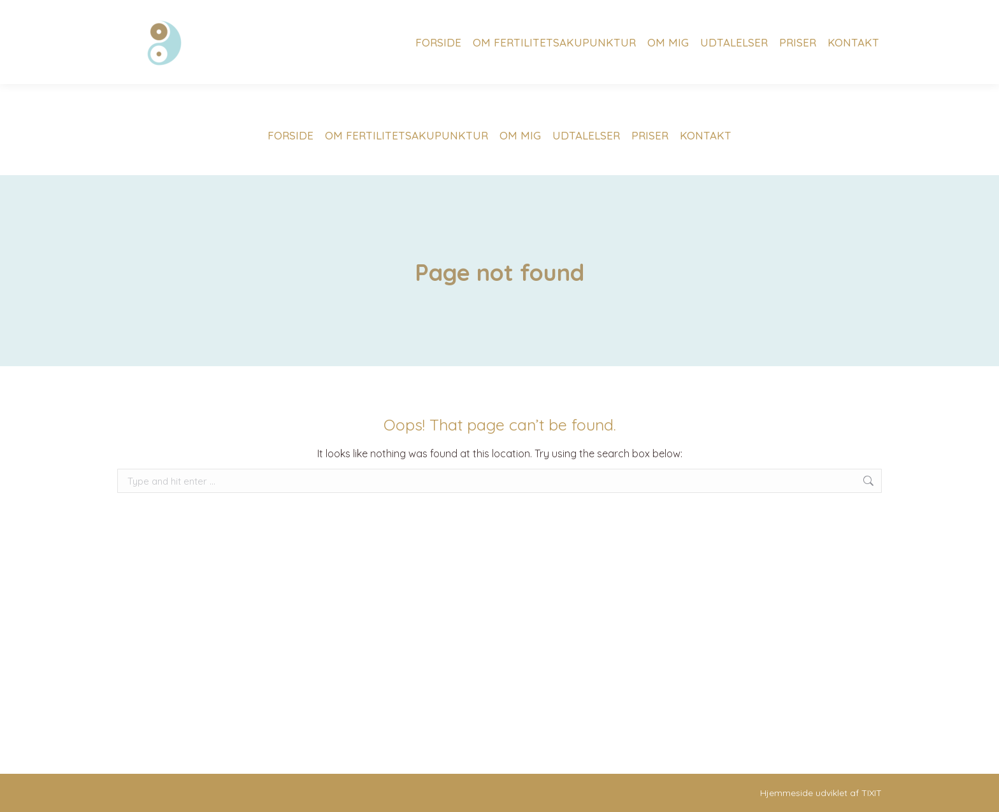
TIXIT (871, 793)
